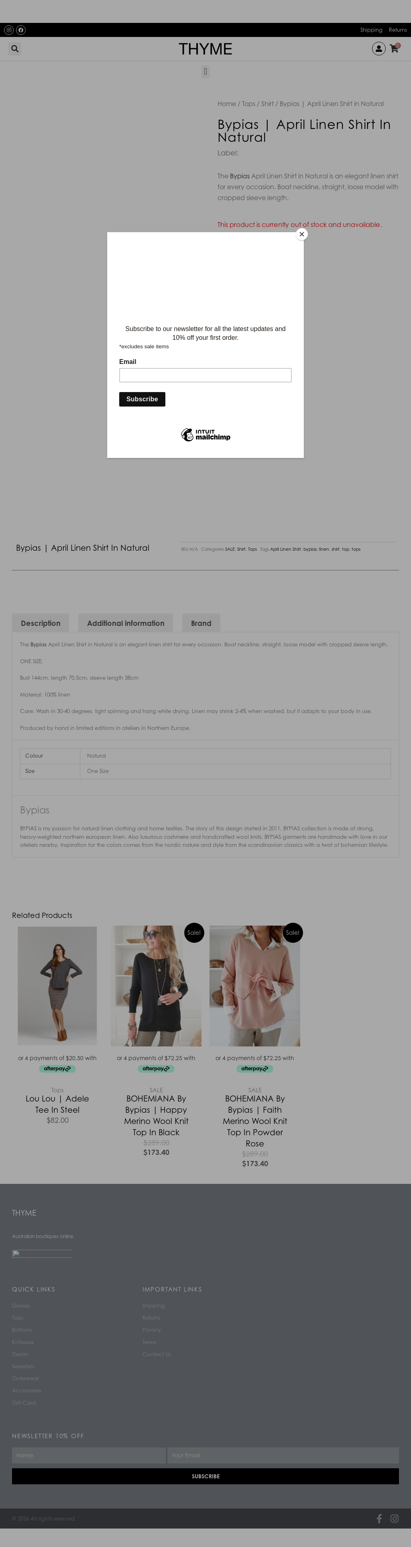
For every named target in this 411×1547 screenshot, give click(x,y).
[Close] (302, 234)
